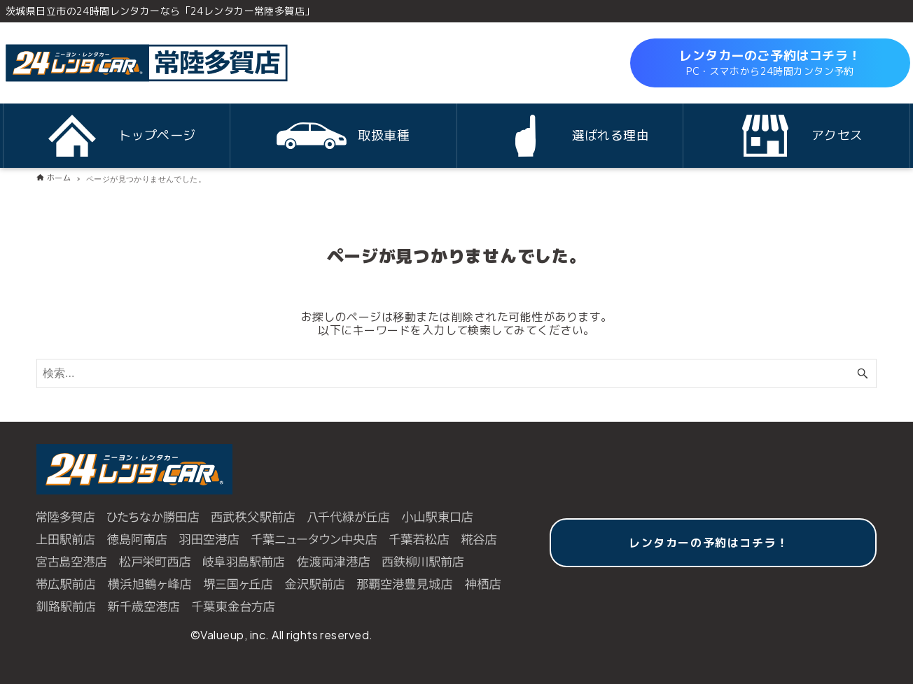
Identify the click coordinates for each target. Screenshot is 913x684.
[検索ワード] (456, 373)
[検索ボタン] (863, 373)
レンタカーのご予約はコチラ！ (770, 62)
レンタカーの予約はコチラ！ (709, 542)
